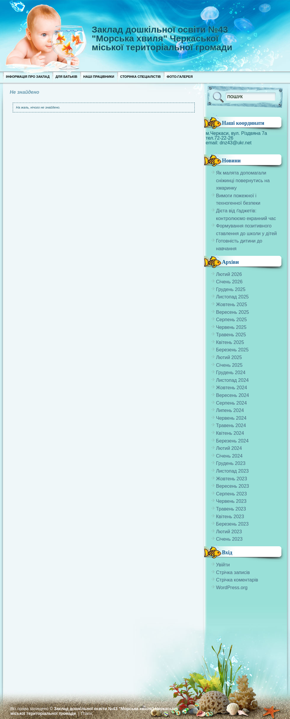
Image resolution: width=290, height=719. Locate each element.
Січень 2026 (229, 281)
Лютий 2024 (229, 448)
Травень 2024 (231, 425)
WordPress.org (231, 587)
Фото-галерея (180, 76)
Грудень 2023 (230, 463)
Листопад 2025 (232, 296)
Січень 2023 (229, 539)
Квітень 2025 (230, 342)
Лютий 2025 (229, 357)
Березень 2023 (232, 523)
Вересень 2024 (232, 395)
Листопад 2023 (232, 471)
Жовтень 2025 (231, 304)
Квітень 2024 (230, 433)
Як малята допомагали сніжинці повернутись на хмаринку (243, 180)
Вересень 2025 (232, 312)
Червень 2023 (231, 501)
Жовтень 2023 (231, 478)
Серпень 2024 (231, 402)
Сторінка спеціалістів (140, 76)
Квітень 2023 (230, 516)
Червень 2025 (231, 327)
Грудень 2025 (230, 289)
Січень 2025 (229, 365)
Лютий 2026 (229, 274)
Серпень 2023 (231, 493)
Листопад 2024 (232, 380)
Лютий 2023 (229, 531)
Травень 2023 (231, 508)
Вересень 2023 (232, 486)
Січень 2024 (229, 455)
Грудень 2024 (230, 372)
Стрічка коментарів (237, 579)
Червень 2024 (231, 418)
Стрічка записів (233, 572)
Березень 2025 (232, 349)
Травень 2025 (231, 334)
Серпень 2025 (231, 319)
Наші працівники (98, 76)
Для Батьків (66, 76)
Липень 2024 (230, 410)
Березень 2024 (232, 440)
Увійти (223, 564)
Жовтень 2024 (231, 387)
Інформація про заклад (27, 76)
